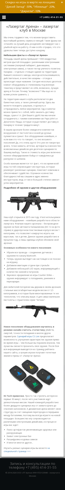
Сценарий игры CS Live (28, 336)
